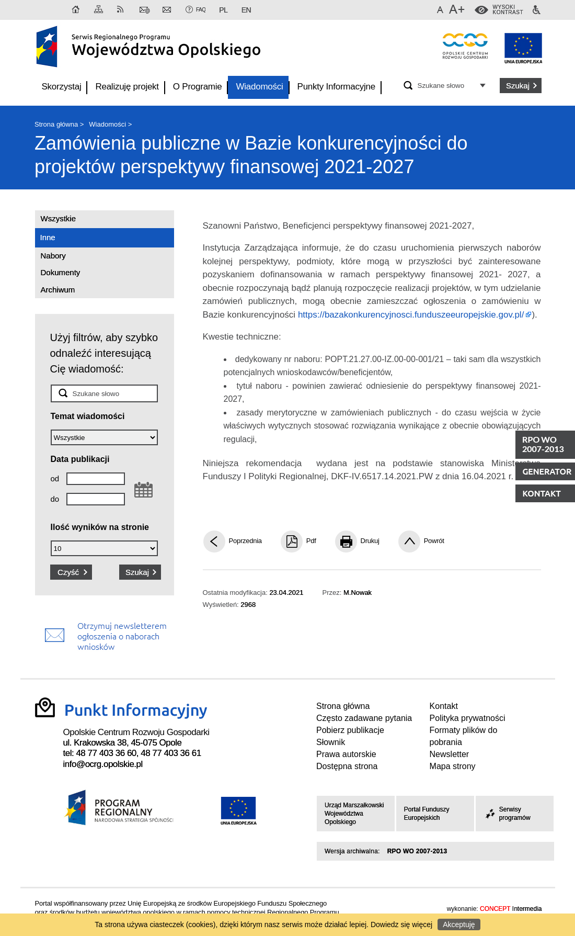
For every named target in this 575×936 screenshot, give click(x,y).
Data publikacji (80, 459)
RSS (122, 10)
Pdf (311, 541)
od (55, 478)
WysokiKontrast (508, 10)
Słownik (330, 742)
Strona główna (76, 10)
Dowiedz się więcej (401, 924)
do (55, 498)
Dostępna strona (346, 766)
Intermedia (511, 909)
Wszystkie (58, 218)
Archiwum (58, 289)
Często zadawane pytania (364, 718)
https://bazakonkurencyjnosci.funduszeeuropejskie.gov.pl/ (411, 315)
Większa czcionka (458, 10)
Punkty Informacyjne (336, 87)
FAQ (201, 10)
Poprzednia (245, 541)
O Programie (197, 87)
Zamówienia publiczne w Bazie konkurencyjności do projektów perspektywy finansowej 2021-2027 (250, 154)
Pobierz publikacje (350, 730)
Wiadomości (259, 87)
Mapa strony (99, 10)
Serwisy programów (507, 813)
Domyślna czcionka (441, 10)
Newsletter (168, 10)
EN (246, 10)
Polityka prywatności (467, 718)
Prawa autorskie (346, 754)
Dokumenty (60, 272)
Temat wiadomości (88, 416)
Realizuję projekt (126, 87)
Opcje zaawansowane (484, 85)
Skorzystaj (62, 87)
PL (223, 10)
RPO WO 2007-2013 (417, 851)
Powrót (434, 541)
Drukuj (370, 541)
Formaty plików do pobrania (464, 736)
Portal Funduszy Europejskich (427, 813)
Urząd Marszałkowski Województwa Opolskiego (354, 814)
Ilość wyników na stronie (100, 527)
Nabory (53, 255)
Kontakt (145, 10)
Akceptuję (459, 924)
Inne (47, 237)
